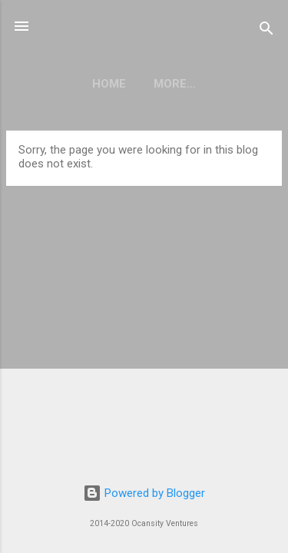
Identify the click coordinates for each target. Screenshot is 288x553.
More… (175, 84)
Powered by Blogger (144, 493)
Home (109, 84)
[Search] (266, 31)
